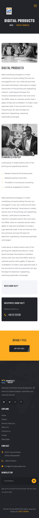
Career (4, 435)
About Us (5, 427)
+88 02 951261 (12, 315)
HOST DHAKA (23, 512)
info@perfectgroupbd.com (15, 466)
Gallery (4, 419)
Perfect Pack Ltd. (8, 423)
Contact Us (6, 431)
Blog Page (5, 439)
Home (11, 25)
